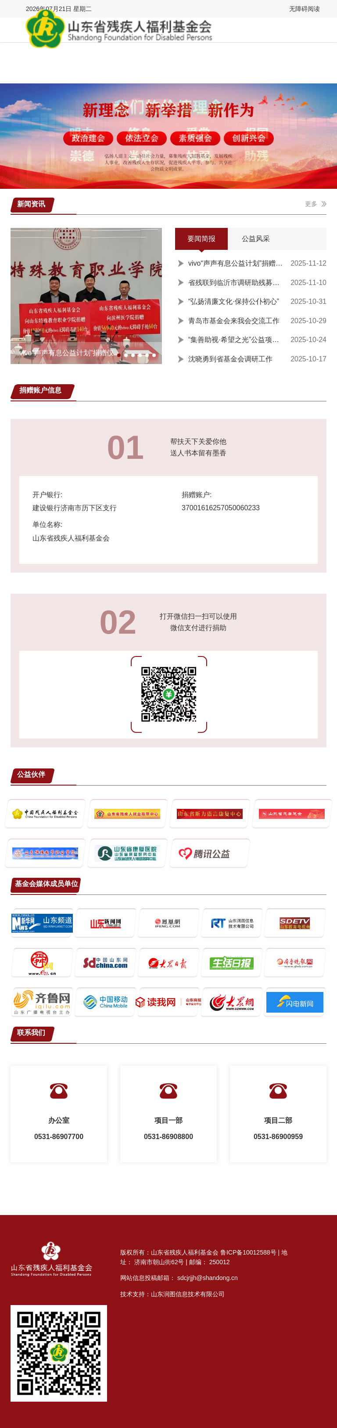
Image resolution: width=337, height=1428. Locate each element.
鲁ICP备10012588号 (248, 1252)
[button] (119, 355)
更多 (315, 203)
